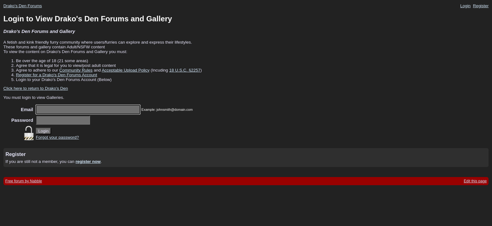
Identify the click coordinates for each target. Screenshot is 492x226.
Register (481, 5)
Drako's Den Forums (22, 5)
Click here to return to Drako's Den (35, 88)
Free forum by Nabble (23, 181)
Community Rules (76, 70)
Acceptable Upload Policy (125, 70)
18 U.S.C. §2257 (184, 70)
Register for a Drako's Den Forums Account (56, 75)
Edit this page (475, 181)
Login (465, 5)
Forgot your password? (57, 137)
